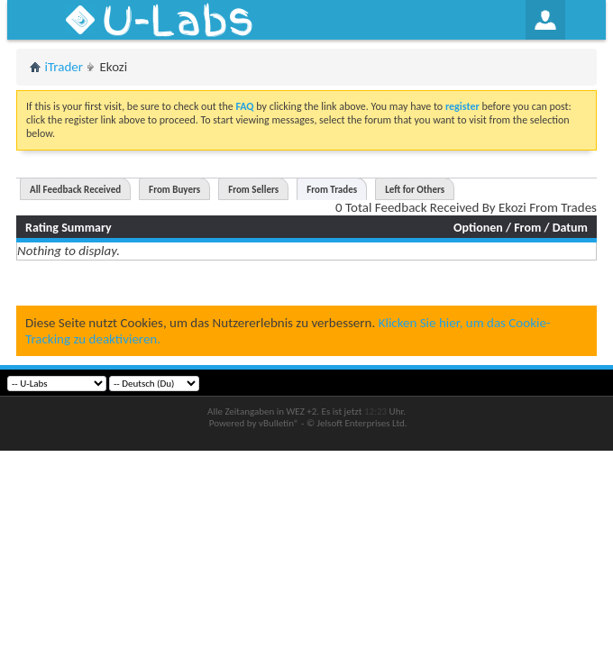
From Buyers (174, 190)
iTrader (64, 67)
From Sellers (253, 190)
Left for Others (414, 190)
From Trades (331, 190)
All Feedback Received (75, 190)
